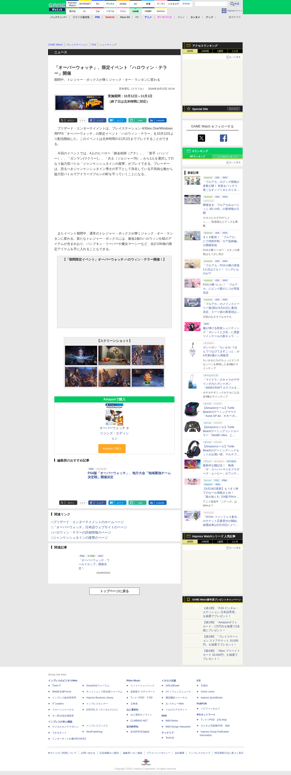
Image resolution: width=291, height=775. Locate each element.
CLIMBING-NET (139, 720)
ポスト (71, 120)
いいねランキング (227, 156)
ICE (199, 680)
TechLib (170, 737)
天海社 (204, 685)
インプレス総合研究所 (64, 697)
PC (137, 17)
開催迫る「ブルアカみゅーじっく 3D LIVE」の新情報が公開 (221, 208)
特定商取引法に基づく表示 (229, 753)
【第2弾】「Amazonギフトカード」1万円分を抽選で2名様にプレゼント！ (221, 626)
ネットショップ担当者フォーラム (104, 691)
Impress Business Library (99, 697)
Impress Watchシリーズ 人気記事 (213, 536)
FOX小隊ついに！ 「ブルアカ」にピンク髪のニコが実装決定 (221, 288)
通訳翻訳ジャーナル (176, 697)
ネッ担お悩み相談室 (63, 715)
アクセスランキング (205, 45)
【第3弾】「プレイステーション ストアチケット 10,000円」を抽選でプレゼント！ (220, 640)
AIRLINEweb (172, 685)
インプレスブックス (97, 725)
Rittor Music (133, 680)
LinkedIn (160, 120)
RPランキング (197, 156)
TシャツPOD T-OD (141, 697)
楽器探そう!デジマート (142, 691)
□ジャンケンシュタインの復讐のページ (79, 537)
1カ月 (235, 51)
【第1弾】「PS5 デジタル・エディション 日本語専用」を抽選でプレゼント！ (221, 612)
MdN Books (172, 720)
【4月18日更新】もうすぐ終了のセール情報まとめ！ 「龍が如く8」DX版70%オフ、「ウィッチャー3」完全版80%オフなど (220, 496)
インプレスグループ (199, 753)
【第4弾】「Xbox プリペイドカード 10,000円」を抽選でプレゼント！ (221, 654)
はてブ (120, 120)
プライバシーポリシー (159, 753)
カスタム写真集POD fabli (215, 725)
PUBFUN (202, 703)
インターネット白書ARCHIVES (69, 738)
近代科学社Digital (139, 731)
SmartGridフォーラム (97, 685)
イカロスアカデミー (176, 709)
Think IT (56, 685)
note (140, 120)
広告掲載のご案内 (109, 753)
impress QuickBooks (212, 697)
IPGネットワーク (206, 714)
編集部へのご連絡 (132, 753)
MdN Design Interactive (178, 726)
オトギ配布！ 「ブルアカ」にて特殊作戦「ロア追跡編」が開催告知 (221, 241)
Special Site (200, 109)
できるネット (59, 732)
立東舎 (134, 703)
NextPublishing (94, 731)
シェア (100, 120)
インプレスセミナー (97, 703)
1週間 (220, 51)
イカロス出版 (169, 680)
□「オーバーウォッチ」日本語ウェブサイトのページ (89, 527)
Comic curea (207, 691)
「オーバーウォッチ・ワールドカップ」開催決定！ (94, 564)
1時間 (190, 51)
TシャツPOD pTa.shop (214, 719)
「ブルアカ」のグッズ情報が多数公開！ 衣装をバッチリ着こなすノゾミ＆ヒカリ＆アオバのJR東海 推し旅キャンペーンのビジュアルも (221, 189)
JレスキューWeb (175, 703)
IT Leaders (58, 703)
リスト (82, 120)
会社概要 (179, 753)
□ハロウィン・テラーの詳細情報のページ (81, 532)
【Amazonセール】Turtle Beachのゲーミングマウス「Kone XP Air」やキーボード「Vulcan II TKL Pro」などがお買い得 (221, 415)
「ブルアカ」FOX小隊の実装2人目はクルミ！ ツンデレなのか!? (221, 269)
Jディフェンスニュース (178, 691)
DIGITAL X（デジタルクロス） (102, 709)
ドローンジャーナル (63, 709)
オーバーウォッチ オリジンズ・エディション (114, 433)
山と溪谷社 (132, 709)
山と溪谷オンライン (141, 714)
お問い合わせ (88, 753)
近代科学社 (132, 726)
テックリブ (168, 732)
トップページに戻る (114, 591)
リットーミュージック (142, 685)
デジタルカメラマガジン (65, 726)
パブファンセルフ (210, 708)
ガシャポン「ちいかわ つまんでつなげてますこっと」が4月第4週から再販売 (221, 351)
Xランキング (200, 151)
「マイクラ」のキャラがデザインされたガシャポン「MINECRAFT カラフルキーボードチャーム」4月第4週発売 (221, 387)
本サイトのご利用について (62, 753)
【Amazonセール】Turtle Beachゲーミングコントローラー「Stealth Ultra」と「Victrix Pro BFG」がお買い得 (221, 435)
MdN (164, 715)
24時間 (205, 51)
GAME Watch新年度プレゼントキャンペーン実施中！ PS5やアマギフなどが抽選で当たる (216, 600)
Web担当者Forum (61, 691)
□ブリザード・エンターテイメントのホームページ (87, 522)
